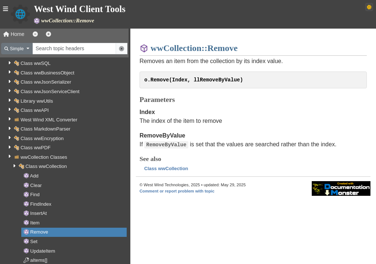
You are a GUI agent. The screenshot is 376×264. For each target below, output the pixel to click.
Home (13, 34)
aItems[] (38, 260)
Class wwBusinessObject (47, 73)
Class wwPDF (36, 147)
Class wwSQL (36, 63)
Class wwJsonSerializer (46, 82)
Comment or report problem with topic (177, 191)
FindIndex (40, 204)
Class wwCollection (46, 166)
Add (34, 176)
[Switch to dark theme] (369, 7)
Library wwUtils (37, 101)
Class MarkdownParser (45, 129)
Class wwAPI (35, 110)
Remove (39, 232)
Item (35, 222)
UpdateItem (42, 251)
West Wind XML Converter (49, 119)
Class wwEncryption (42, 138)
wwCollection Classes (44, 157)
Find (35, 194)
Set (33, 241)
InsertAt (38, 213)
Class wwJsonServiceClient (50, 91)
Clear (35, 185)
